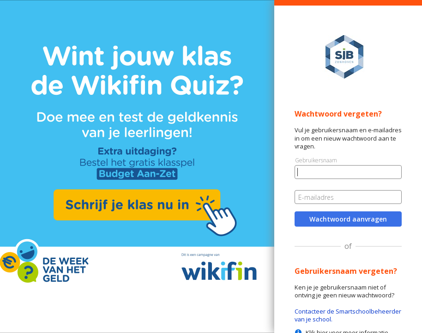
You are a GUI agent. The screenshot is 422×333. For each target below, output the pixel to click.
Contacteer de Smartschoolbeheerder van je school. (348, 315)
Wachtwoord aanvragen (348, 219)
